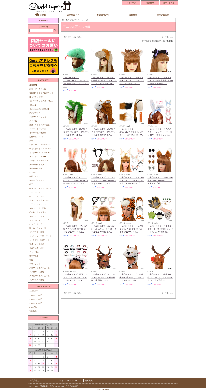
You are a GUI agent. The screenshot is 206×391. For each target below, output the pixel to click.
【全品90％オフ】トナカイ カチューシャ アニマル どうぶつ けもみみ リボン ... (132, 80)
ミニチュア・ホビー (37, 248)
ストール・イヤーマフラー (40, 220)
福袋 (31, 260)
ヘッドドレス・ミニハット (40, 188)
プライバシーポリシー (67, 380)
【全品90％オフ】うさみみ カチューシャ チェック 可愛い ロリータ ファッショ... (160, 132)
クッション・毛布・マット (40, 236)
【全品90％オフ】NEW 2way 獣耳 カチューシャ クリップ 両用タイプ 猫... (160, 180)
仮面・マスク (34, 176)
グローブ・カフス (36, 180)
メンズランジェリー (37, 157)
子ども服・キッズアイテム (40, 149)
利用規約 (89, 380)
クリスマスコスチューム (39, 276)
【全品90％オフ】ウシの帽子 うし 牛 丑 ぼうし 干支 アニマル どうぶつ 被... (132, 277)
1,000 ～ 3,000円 (35, 295)
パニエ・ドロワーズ (37, 129)
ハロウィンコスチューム (39, 268)
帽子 (31, 184)
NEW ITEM (43, 20)
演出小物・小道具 (36, 164)
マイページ (131, 3)
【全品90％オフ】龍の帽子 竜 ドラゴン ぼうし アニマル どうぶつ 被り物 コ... (76, 132)
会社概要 (133, 15)
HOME (43, 15)
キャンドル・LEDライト (39, 240)
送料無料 (33, 311)
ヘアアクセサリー (36, 196)
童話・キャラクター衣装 (39, 125)
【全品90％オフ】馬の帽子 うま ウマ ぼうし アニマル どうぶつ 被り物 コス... (103, 132)
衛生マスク (34, 256)
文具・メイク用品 (36, 244)
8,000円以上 (34, 307)
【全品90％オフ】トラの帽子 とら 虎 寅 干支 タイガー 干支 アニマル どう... (132, 229)
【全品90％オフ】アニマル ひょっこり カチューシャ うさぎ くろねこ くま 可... (103, 180)
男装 (31, 141)
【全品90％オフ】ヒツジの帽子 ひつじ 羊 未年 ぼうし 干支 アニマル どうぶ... (75, 229)
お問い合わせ (163, 15)
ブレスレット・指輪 (37, 208)
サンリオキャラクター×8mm (40, 101)
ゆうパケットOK (36, 97)
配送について (103, 15)
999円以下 (33, 291)
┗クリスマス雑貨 (36, 280)
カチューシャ (34, 192)
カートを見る (168, 3)
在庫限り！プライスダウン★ (41, 93)
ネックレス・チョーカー (39, 200)
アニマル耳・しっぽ (37, 117)
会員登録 (150, 3)
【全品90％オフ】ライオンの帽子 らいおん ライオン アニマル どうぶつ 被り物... (104, 80)
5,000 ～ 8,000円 (35, 303)
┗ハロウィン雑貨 (36, 272)
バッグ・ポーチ (35, 224)
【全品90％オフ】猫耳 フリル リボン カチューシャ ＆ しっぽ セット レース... (75, 277)
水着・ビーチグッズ (37, 89)
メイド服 (34, 121)
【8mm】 (33, 105)
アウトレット (34, 264)
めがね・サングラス (37, 212)
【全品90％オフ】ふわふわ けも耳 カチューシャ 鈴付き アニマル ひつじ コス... (103, 229)
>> (172, 37)
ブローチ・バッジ (36, 216)
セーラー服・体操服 (37, 133)
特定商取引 (35, 380)
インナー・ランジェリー (39, 153)
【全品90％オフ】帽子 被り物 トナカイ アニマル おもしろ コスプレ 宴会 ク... (160, 277)
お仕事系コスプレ (36, 137)
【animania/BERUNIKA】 (39, 109)
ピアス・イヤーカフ (37, 204)
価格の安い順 (159, 41)
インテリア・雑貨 (36, 232)
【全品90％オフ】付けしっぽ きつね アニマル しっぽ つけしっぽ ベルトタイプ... (131, 132)
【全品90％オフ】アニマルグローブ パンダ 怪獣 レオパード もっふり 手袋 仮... (160, 229)
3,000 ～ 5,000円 (35, 299)
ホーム (65, 20)
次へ (168, 37)
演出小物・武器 (35, 168)
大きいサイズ (34, 113)
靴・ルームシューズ (37, 228)
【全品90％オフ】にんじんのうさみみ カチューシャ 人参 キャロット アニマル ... (75, 180)
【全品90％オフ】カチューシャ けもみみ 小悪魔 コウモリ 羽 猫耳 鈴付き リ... (160, 80)
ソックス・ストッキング (39, 160)
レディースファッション (39, 145)
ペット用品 (34, 252)
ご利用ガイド (73, 15)
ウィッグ (33, 172)
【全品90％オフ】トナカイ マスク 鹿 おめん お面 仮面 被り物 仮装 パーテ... (103, 277)
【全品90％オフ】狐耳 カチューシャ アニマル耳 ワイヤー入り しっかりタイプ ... (132, 180)
